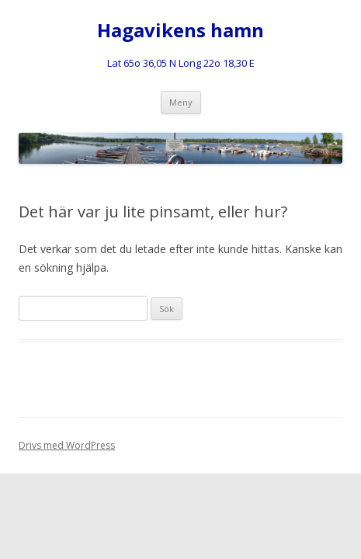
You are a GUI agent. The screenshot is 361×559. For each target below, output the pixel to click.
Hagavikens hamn (180, 31)
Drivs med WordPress (67, 445)
